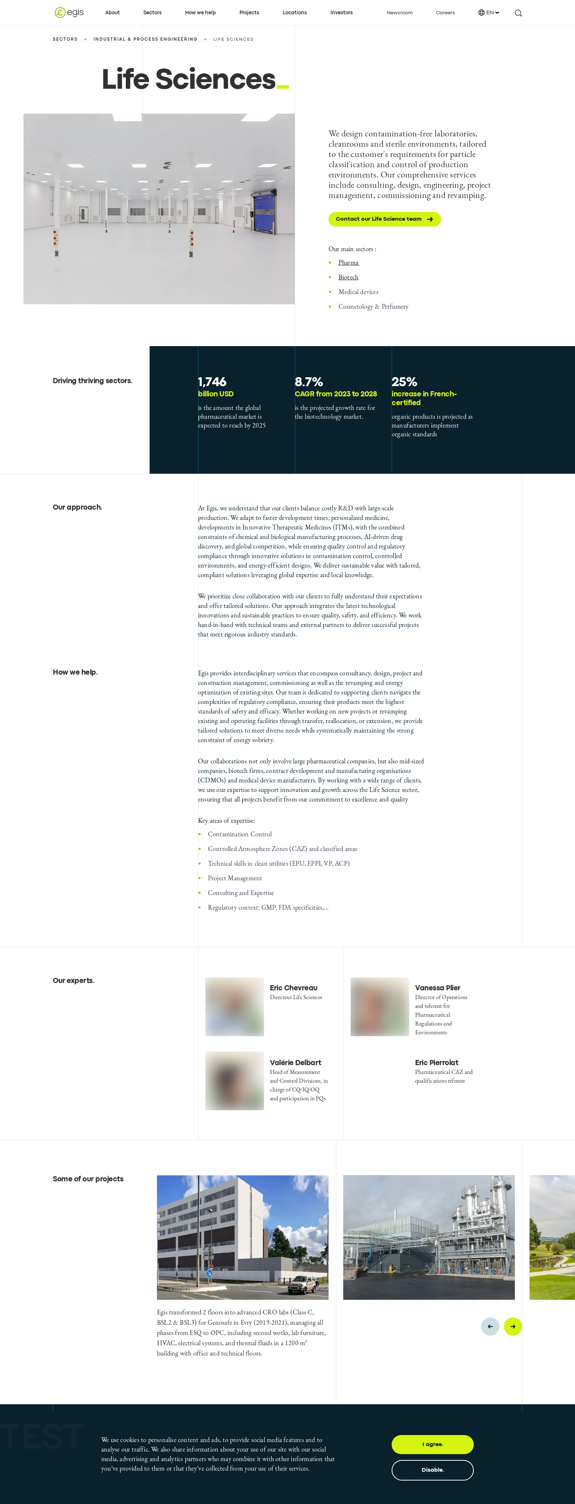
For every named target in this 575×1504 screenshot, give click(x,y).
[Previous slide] (490, 1326)
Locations (295, 13)
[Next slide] (513, 1326)
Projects (249, 13)
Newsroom (400, 13)
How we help (200, 13)
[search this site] (518, 12)
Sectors (152, 13)
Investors (341, 13)
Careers (445, 13)
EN (489, 13)
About (112, 13)
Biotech (348, 277)
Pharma (349, 262)
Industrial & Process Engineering (146, 39)
